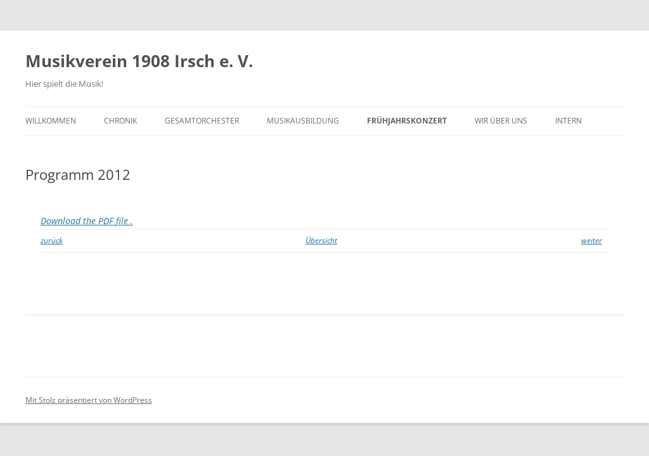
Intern (568, 120)
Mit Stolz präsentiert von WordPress (88, 400)
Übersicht (321, 240)
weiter (591, 240)
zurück (52, 240)
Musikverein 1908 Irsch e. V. (139, 60)
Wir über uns (501, 120)
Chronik (120, 120)
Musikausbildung (303, 120)
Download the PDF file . (87, 221)
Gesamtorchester (202, 120)
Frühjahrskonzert (407, 120)
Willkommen (50, 120)
